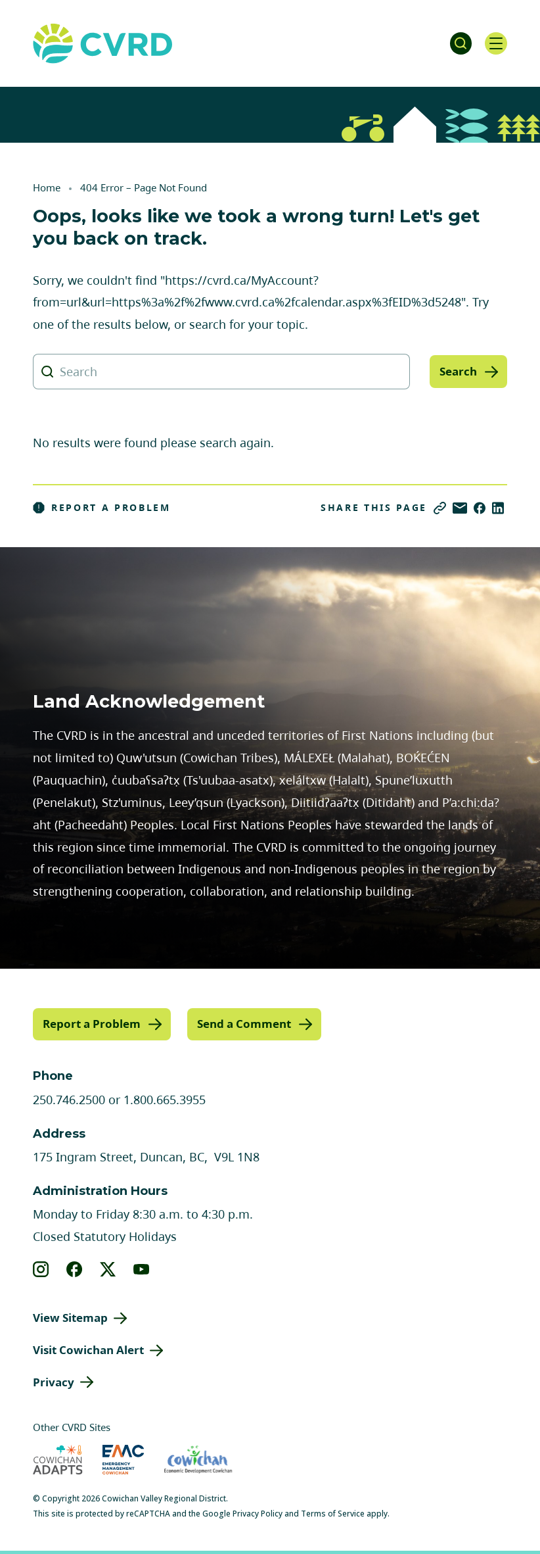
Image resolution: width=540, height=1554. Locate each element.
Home (46, 187)
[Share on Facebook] (479, 508)
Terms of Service (333, 1512)
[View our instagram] (41, 1268)
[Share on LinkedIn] (498, 508)
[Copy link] (439, 508)
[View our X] (108, 1268)
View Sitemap (70, 1316)
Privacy (53, 1380)
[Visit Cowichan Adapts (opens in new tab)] (58, 1459)
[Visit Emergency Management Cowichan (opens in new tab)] (123, 1459)
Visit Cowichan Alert (88, 1349)
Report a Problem (102, 508)
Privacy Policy (257, 1512)
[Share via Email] (459, 508)
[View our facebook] (74, 1268)
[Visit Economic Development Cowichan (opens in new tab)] (198, 1459)
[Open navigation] (494, 43)
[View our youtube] (141, 1268)
